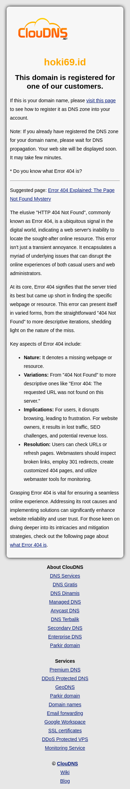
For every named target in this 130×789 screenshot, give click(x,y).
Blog (65, 781)
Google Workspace (65, 722)
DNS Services (65, 576)
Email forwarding (65, 713)
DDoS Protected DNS (65, 678)
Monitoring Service (65, 748)
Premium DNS (65, 670)
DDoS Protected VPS (65, 739)
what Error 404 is (28, 545)
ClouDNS (67, 763)
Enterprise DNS (65, 636)
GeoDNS (65, 687)
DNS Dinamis (64, 593)
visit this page (101, 100)
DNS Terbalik (65, 619)
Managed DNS (65, 602)
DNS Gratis (65, 584)
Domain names (65, 704)
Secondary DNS (64, 628)
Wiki (64, 772)
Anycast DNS (65, 610)
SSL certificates (65, 730)
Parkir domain (65, 645)
